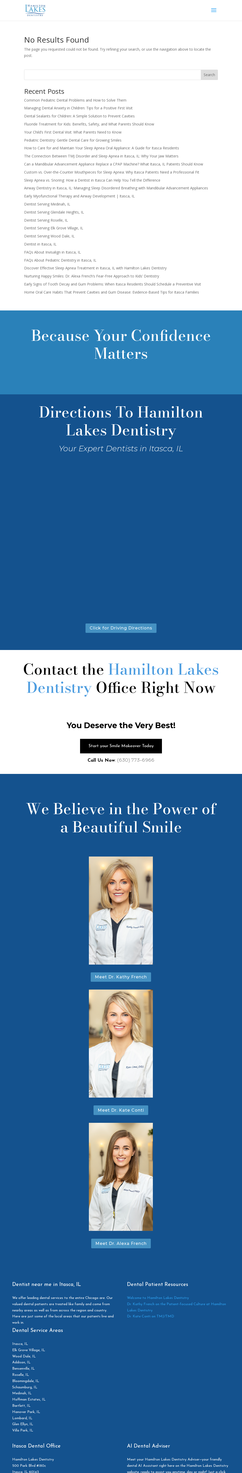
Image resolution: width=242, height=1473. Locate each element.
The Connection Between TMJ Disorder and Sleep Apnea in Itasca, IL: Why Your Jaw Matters (101, 156)
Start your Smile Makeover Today (121, 746)
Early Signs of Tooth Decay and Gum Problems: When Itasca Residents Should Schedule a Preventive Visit (112, 284)
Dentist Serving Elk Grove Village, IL (53, 227)
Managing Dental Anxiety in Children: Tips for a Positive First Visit (78, 107)
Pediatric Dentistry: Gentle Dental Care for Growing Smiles (73, 140)
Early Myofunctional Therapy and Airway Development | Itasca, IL (79, 196)
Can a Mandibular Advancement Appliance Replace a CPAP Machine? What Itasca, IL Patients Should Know (113, 164)
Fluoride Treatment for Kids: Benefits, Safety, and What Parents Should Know (89, 124)
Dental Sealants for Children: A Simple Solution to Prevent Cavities (79, 116)
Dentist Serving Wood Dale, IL (49, 236)
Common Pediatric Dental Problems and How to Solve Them (75, 100)
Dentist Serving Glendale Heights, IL (54, 212)
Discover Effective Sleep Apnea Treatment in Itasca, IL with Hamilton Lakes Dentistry (95, 268)
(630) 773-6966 (135, 762)
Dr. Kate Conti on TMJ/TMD (150, 1318)
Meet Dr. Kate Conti (121, 1112)
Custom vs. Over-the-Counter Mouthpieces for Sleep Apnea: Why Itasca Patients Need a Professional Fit (111, 172)
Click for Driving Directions (121, 628)
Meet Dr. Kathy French (121, 978)
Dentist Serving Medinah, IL (47, 204)
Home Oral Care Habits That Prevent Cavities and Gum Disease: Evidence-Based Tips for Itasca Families (111, 292)
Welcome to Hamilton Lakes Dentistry (158, 1300)
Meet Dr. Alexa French (121, 1245)
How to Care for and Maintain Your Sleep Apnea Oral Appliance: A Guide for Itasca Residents (101, 147)
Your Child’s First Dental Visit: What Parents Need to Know (73, 132)
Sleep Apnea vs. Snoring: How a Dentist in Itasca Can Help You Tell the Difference (92, 180)
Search (209, 74)
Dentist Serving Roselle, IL (46, 220)
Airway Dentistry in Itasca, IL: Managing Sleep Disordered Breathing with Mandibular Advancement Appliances (116, 187)
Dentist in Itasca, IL (40, 244)
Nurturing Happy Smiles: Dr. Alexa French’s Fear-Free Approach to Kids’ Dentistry (91, 276)
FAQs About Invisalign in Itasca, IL (52, 252)
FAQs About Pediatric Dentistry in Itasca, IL (60, 260)
